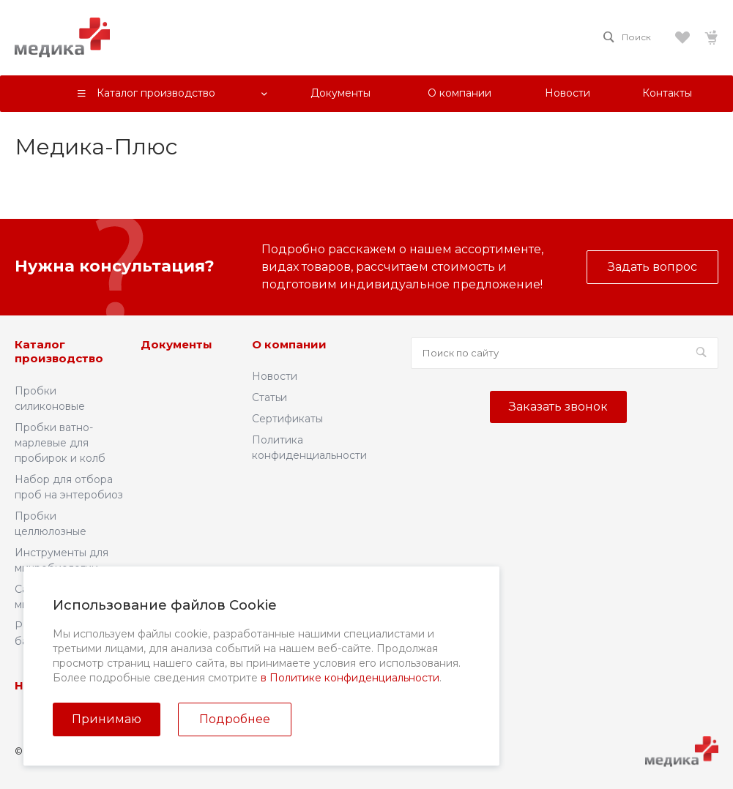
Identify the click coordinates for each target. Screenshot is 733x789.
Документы (176, 344)
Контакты (228, 685)
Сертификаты (287, 418)
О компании (289, 344)
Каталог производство (59, 351)
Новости (274, 376)
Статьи (269, 397)
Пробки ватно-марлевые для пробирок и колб (60, 443)
